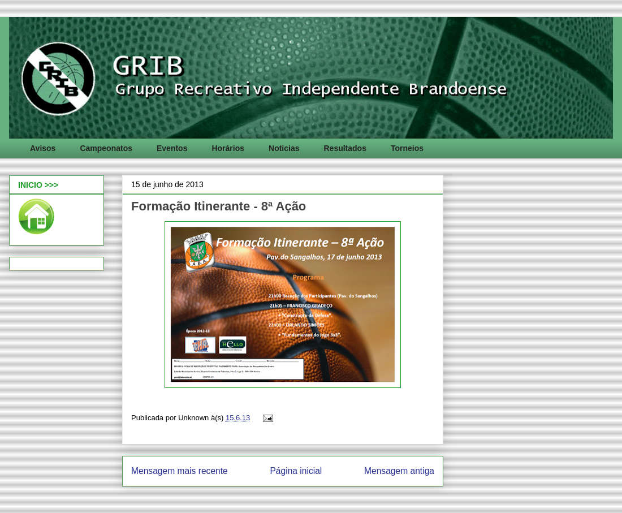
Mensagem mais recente (179, 471)
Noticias (284, 148)
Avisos (42, 148)
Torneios (407, 148)
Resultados (344, 148)
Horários (227, 148)
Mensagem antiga (399, 471)
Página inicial (296, 471)
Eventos (172, 148)
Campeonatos (106, 148)
